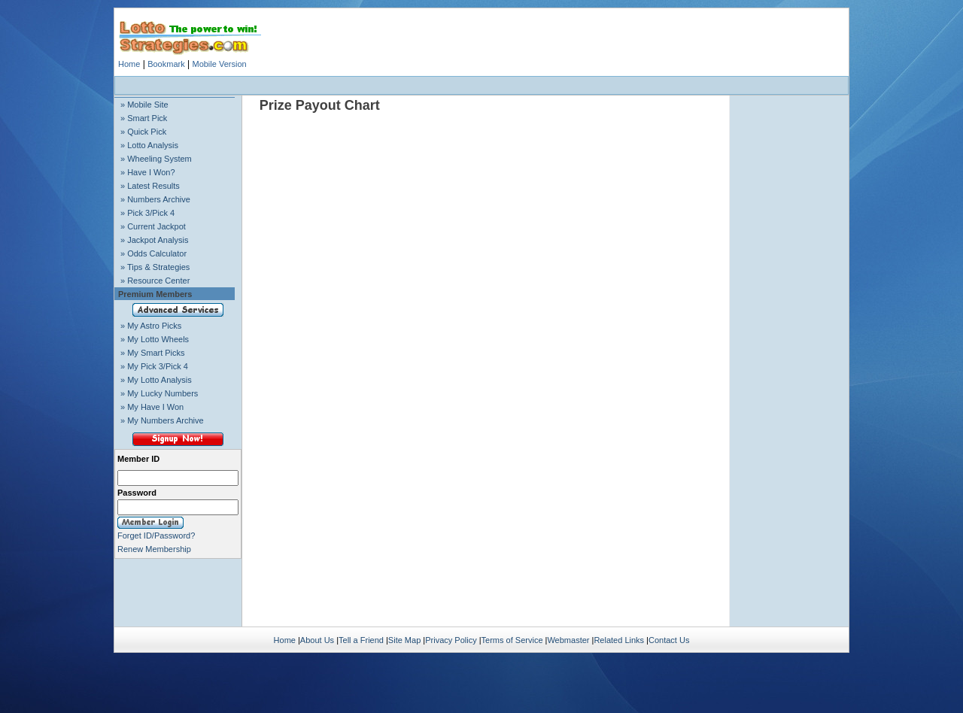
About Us (317, 640)
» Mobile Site (144, 104)
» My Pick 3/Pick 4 (154, 366)
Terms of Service (512, 640)
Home (129, 63)
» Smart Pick (143, 118)
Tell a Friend (361, 640)
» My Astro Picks (150, 325)
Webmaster (568, 640)
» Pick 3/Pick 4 (147, 212)
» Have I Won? (147, 172)
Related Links (619, 640)
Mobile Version (219, 63)
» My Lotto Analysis (156, 379)
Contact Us (669, 640)
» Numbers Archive (155, 199)
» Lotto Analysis (149, 145)
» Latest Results (150, 185)
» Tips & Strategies (155, 267)
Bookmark (166, 63)
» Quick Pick (143, 131)
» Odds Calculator (153, 253)
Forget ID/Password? (156, 535)
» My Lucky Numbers (159, 393)
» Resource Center (155, 280)
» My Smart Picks (152, 352)
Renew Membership (154, 549)
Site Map (404, 640)
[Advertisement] (481, 85)
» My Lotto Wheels (154, 339)
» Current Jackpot (153, 226)
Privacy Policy (450, 640)
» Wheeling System (156, 158)
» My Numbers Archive (162, 420)
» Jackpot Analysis (154, 239)
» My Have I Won (152, 406)
